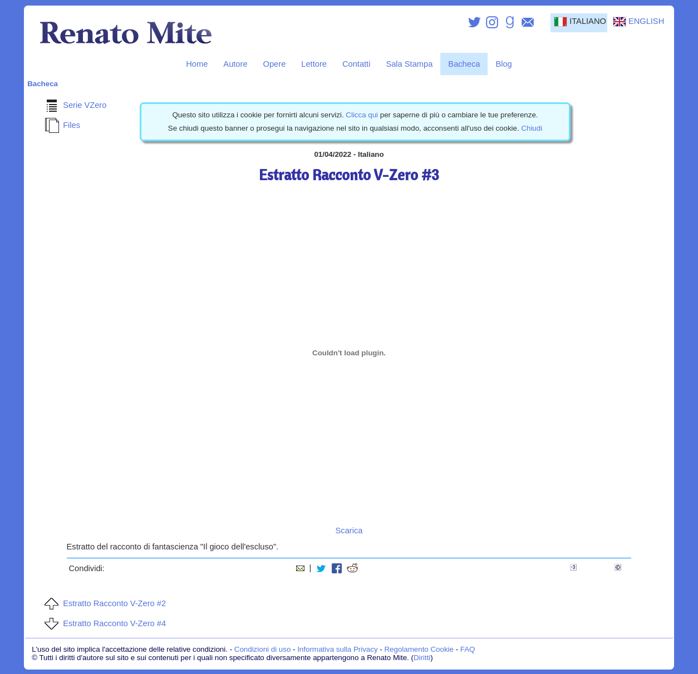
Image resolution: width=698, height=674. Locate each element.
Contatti (356, 64)
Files (60, 125)
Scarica (349, 530)
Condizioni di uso (262, 649)
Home (197, 64)
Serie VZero (73, 105)
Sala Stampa (409, 64)
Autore (235, 64)
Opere (274, 64)
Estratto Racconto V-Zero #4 (103, 623)
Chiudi (531, 128)
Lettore (314, 64)
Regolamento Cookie (418, 649)
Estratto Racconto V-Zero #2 (103, 603)
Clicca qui (362, 115)
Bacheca (464, 64)
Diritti (422, 657)
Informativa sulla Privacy (337, 649)
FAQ (467, 649)
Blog (503, 64)
